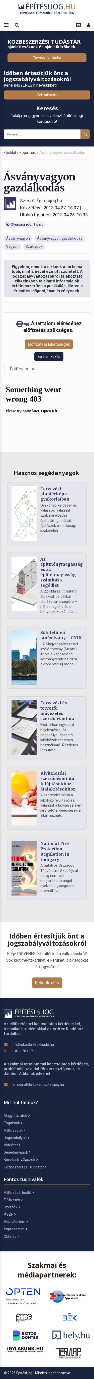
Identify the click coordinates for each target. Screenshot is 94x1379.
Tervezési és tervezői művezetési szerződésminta (57, 710)
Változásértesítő (19, 1192)
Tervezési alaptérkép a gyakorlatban (54, 494)
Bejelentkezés (49, 357)
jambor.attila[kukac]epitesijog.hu (38, 1084)
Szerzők (12, 1207)
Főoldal (10, 152)
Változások (14, 1130)
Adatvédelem (16, 1221)
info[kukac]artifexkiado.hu (33, 1044)
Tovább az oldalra (47, 58)
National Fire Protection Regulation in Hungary (54, 851)
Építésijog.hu (22, 368)
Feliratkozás (47, 95)
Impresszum (15, 1229)
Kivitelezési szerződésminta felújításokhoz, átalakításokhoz (57, 781)
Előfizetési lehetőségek (49, 344)
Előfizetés (13, 1200)
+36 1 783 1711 (24, 1051)
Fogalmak (28, 152)
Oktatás (11, 1236)
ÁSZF (10, 1214)
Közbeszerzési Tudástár (25, 1167)
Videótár (12, 1145)
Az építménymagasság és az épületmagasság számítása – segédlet (61, 572)
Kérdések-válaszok (21, 1159)
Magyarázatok (17, 1115)
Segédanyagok (17, 1152)
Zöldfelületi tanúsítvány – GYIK (61, 635)
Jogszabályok (16, 1138)
